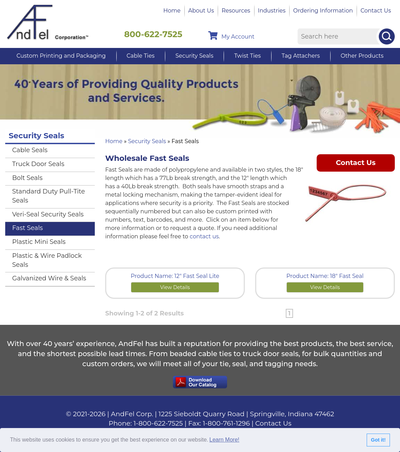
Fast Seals (27, 228)
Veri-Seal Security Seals (48, 214)
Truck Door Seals (38, 164)
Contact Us (375, 10)
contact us (204, 236)
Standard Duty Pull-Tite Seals (48, 196)
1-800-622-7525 (158, 423)
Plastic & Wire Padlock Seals (47, 260)
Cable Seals (30, 150)
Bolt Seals (27, 178)
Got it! (378, 440)
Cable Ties (141, 55)
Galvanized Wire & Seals (49, 278)
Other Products (362, 55)
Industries (272, 10)
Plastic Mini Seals (39, 242)
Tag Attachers (301, 55)
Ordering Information (323, 10)
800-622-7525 (153, 34)
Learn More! (224, 440)
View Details (175, 287)
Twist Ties (247, 55)
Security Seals (194, 55)
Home (172, 10)
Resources (236, 10)
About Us (201, 10)
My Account (231, 35)
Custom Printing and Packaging (61, 55)
